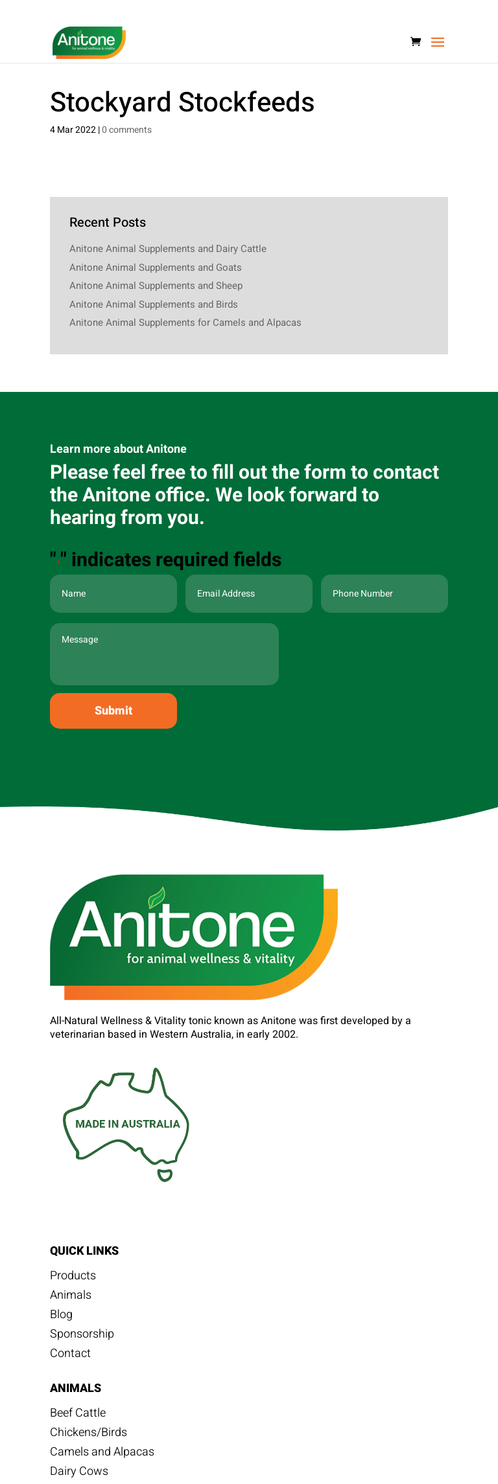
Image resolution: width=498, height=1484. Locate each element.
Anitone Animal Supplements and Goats (155, 267)
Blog (61, 1316)
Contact (70, 1355)
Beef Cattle (78, 1415)
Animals (70, 1297)
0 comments (127, 130)
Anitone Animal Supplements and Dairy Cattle (168, 249)
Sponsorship (82, 1336)
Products (73, 1278)
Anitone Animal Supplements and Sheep (156, 286)
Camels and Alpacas (102, 1454)
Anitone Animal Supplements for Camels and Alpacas (185, 322)
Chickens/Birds (88, 1434)
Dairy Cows (79, 1473)
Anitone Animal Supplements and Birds (153, 304)
